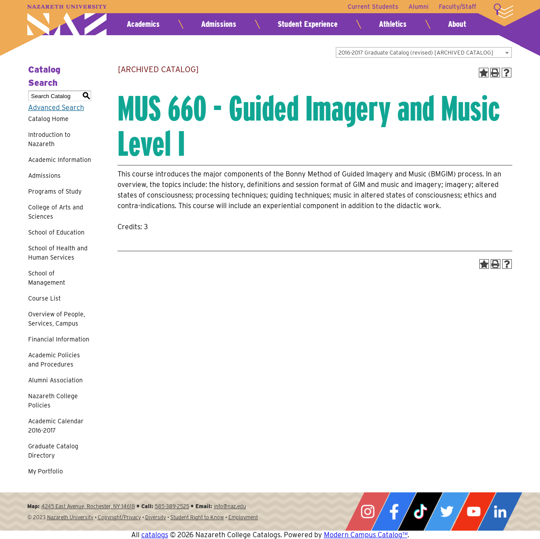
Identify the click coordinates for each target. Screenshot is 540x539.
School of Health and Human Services (58, 253)
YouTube (473, 511)
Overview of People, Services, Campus (56, 319)
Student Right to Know (197, 517)
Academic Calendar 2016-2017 (56, 426)
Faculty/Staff (457, 6)
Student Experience (308, 24)
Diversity (155, 517)
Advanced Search (56, 107)
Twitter (446, 511)
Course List (44, 298)
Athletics (393, 24)
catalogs (154, 535)
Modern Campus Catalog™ (366, 535)
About (457, 24)
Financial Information (58, 339)
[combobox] (424, 52)
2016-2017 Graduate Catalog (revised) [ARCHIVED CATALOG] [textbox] (415, 52)
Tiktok (420, 511)
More (503, 11)
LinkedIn (500, 511)
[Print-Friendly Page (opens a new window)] (495, 72)
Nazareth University (67, 20)
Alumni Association (55, 380)
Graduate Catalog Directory (53, 451)
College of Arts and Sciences (55, 212)
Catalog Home (48, 118)
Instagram (367, 511)
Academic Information (59, 159)
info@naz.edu (230, 506)
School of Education (56, 232)
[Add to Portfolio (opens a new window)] (484, 72)
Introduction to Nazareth (49, 139)
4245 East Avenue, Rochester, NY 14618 (88, 506)
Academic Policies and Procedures (54, 360)
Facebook (393, 511)
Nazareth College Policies (53, 400)
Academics (143, 24)
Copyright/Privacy (119, 517)
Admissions (218, 24)
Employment (243, 517)
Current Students (372, 6)
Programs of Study (54, 191)
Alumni (418, 6)
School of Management (46, 278)
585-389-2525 (172, 506)
